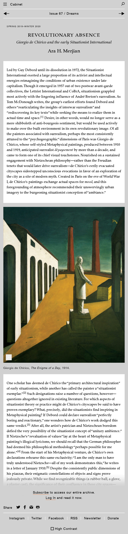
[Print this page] (38, 507)
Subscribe (41, 492)
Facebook (56, 518)
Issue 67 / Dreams (64, 13)
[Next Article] (121, 13)
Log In (51, 498)
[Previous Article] (6, 13)
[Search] (123, 4)
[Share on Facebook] (25, 507)
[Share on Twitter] (18, 507)
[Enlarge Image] (9, 357)
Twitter (36, 518)
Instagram (17, 518)
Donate (113, 518)
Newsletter (92, 518)
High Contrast (66, 529)
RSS (74, 518)
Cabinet (16, 4)
